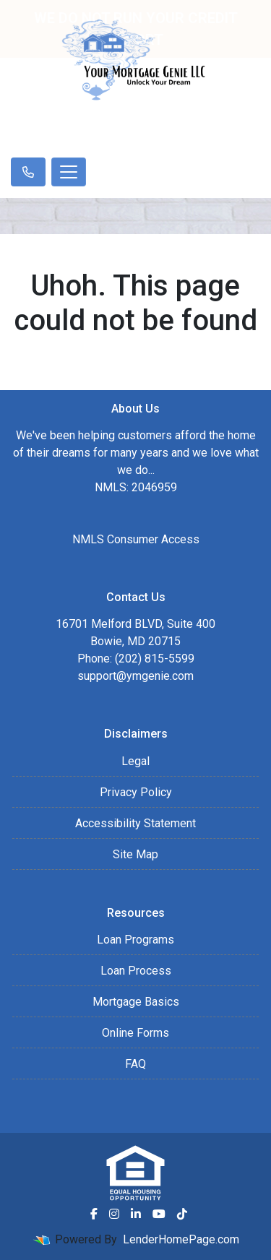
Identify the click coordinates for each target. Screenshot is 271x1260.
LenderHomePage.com (181, 1239)
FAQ (135, 1064)
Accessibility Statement (135, 823)
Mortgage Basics (136, 1002)
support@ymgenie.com (135, 676)
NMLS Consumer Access (135, 539)
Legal (135, 761)
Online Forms (135, 1033)
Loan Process (135, 971)
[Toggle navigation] (68, 172)
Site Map (135, 854)
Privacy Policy (136, 792)
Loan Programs (135, 939)
